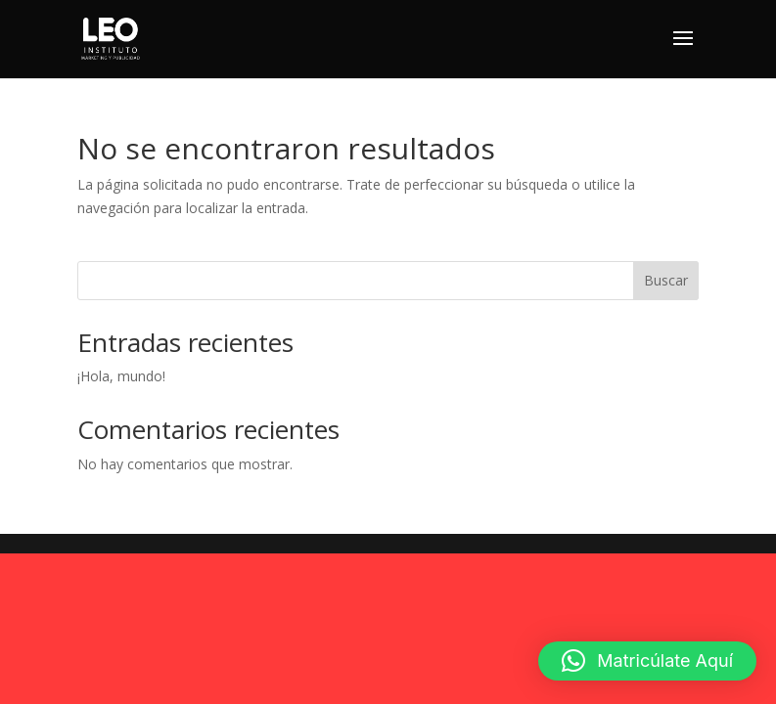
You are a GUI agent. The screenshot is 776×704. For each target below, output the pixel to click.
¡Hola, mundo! (121, 376)
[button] (647, 661)
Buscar (666, 280)
